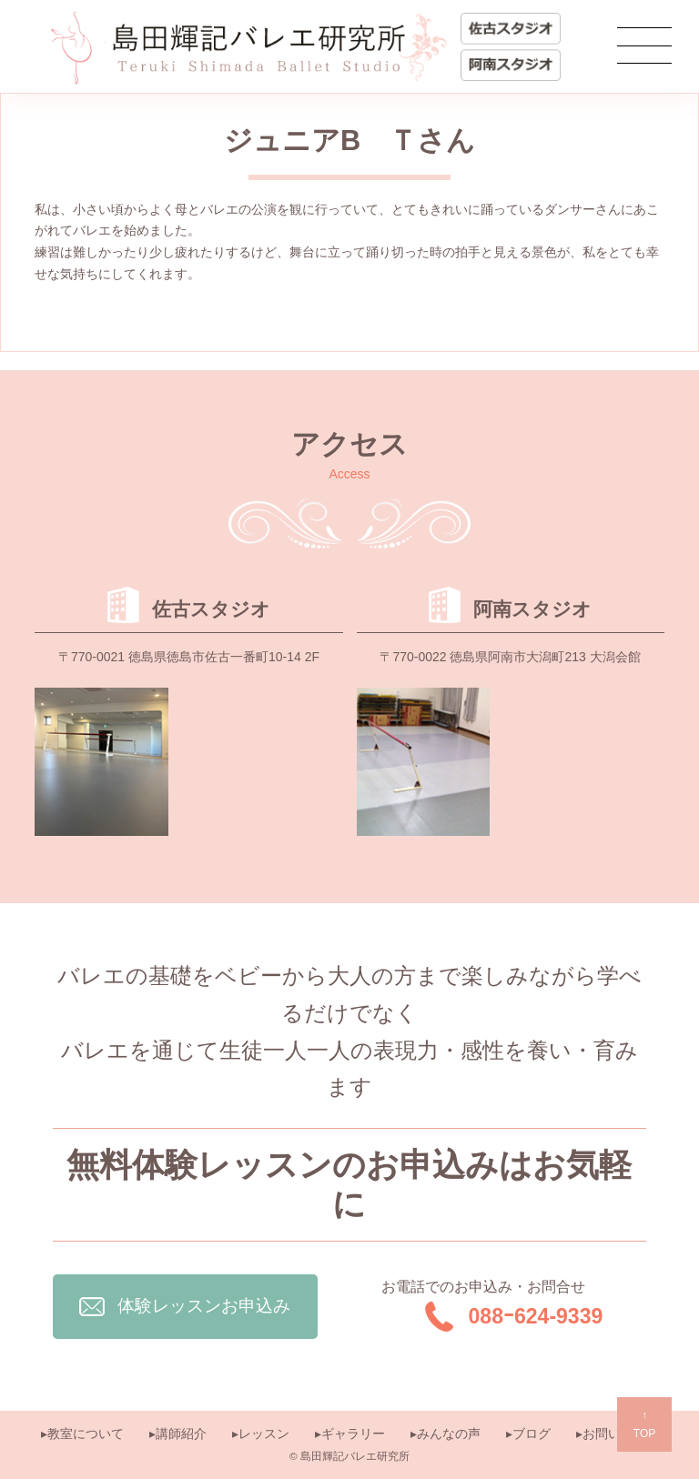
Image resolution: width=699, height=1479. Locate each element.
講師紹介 (181, 1433)
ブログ (531, 1433)
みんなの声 (449, 1433)
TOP (644, 1423)
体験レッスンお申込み (184, 1306)
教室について (85, 1433)
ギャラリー (353, 1433)
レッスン (263, 1433)
